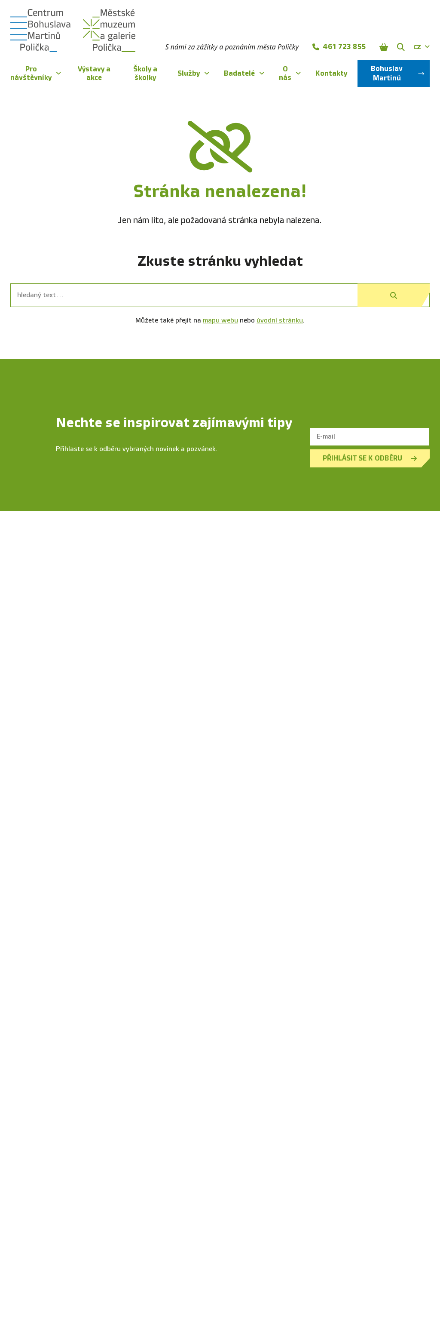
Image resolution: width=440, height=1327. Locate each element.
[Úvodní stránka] (72, 30)
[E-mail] (370, 437)
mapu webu (220, 320)
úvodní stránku (280, 320)
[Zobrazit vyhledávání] (400, 46)
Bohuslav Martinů (398, 73)
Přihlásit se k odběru (370, 458)
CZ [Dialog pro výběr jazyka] (421, 47)
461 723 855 (339, 47)
